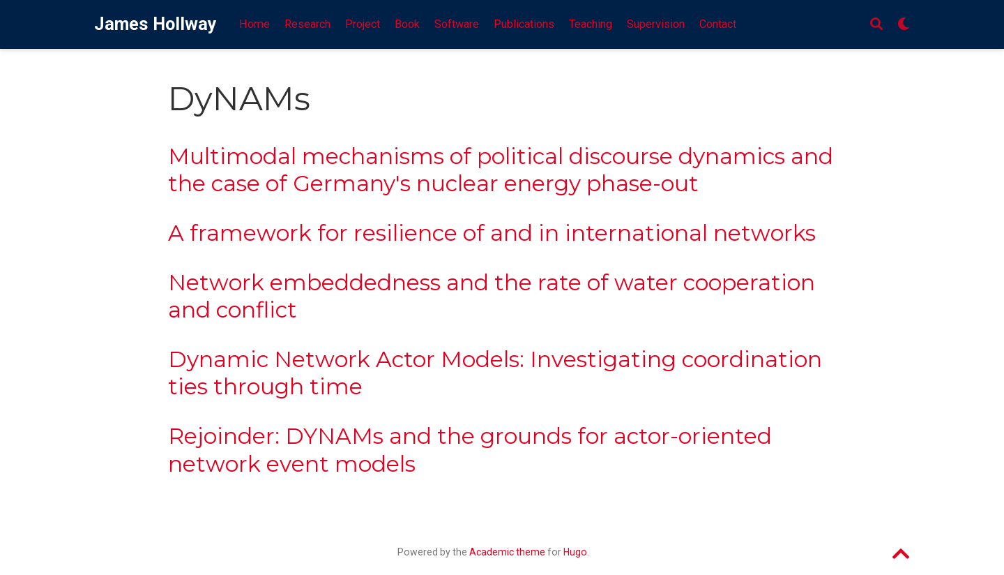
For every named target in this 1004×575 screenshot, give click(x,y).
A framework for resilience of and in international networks (492, 233)
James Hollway (155, 24)
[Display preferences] (903, 25)
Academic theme (507, 552)
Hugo (575, 552)
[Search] (876, 25)
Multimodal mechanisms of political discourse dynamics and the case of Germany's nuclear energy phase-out (500, 170)
